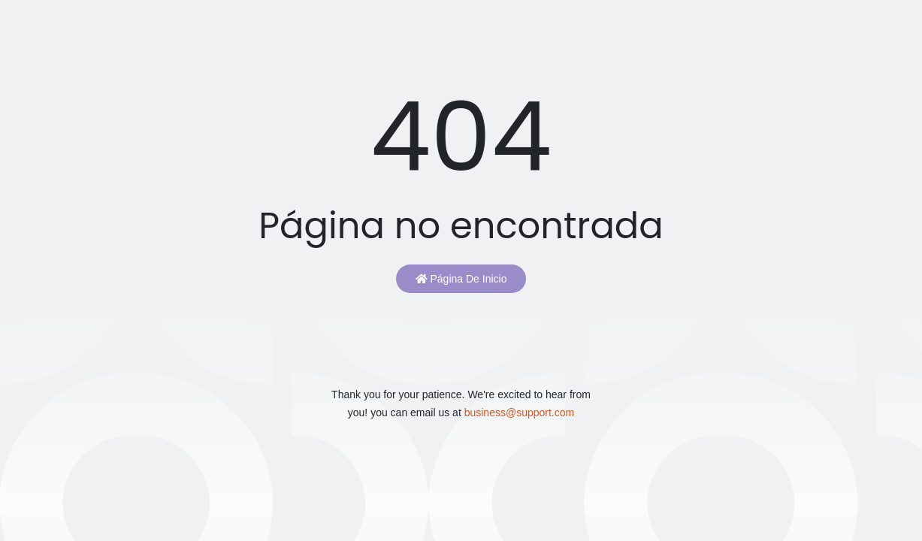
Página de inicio (461, 279)
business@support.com (519, 413)
